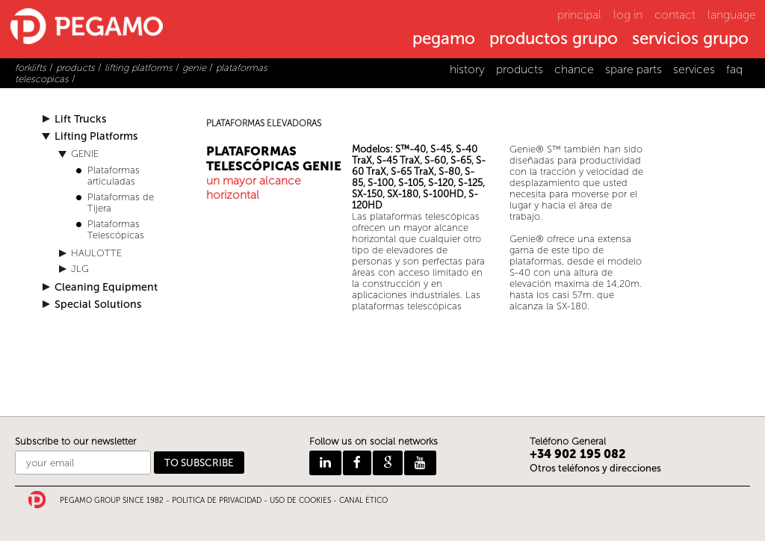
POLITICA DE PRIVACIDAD (216, 500)
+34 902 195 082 (578, 454)
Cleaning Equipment (106, 287)
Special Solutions (98, 304)
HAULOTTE (96, 253)
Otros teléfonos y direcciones (595, 468)
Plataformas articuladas (113, 175)
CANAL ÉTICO (363, 500)
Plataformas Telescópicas (115, 229)
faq (734, 69)
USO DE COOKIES (300, 500)
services (694, 69)
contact (675, 14)
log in (627, 14)
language (731, 14)
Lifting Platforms (96, 136)
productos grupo (553, 40)
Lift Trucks (80, 119)
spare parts (633, 69)
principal (579, 14)
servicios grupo (690, 40)
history (467, 69)
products (519, 69)
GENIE (85, 153)
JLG (80, 268)
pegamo (443, 40)
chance (574, 69)
